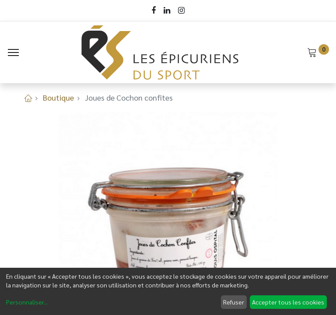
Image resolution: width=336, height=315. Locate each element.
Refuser (233, 302)
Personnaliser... (27, 302)
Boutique (58, 97)
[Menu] (13, 52)
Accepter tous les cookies (288, 302)
